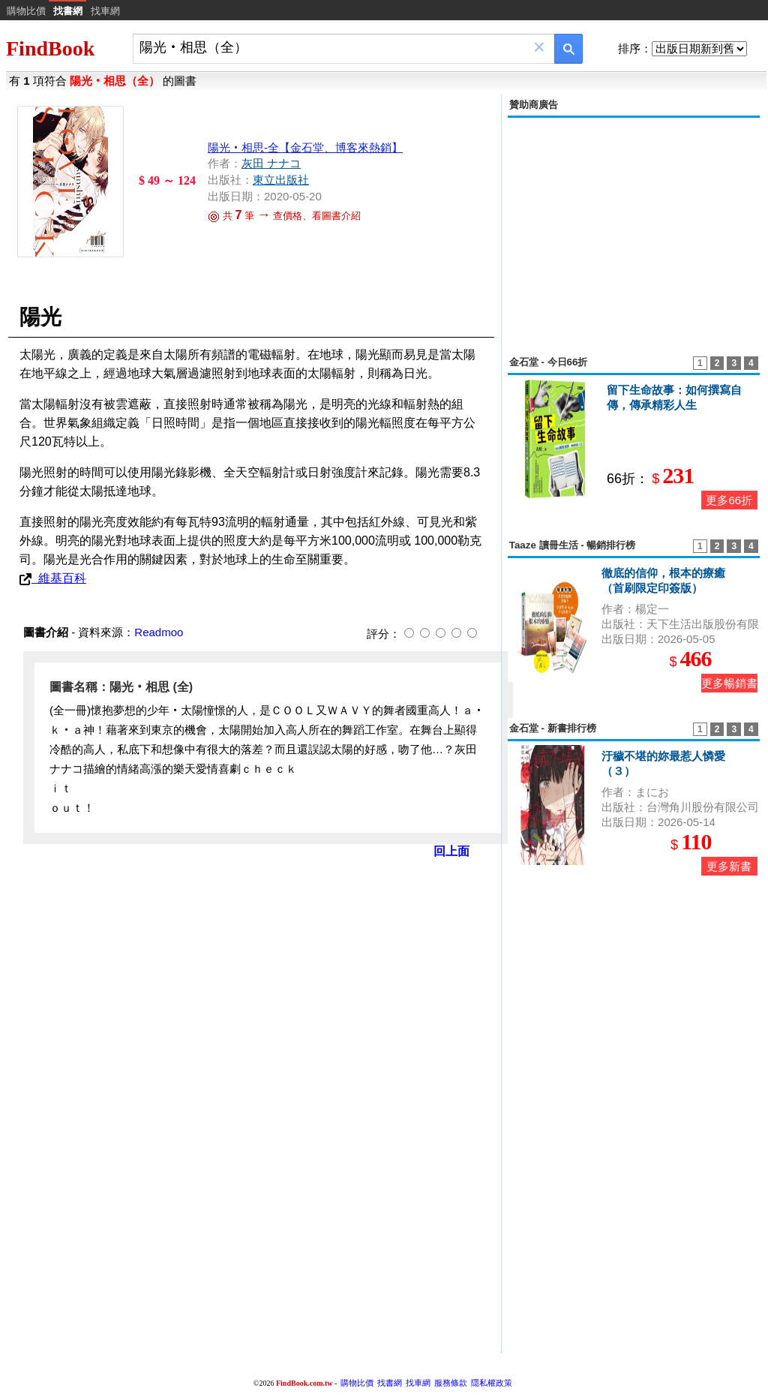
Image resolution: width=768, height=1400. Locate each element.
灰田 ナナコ (271, 163)
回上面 (452, 851)
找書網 (389, 1382)
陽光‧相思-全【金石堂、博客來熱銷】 (305, 147)
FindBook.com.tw (304, 1383)
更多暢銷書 (729, 683)
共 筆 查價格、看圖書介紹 (284, 215)
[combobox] (333, 47)
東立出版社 (281, 179)
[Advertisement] (634, 228)
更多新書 (729, 866)
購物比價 (26, 11)
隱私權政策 (491, 1382)
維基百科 (53, 578)
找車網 (105, 11)
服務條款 (450, 1382)
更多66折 (729, 500)
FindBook (50, 48)
